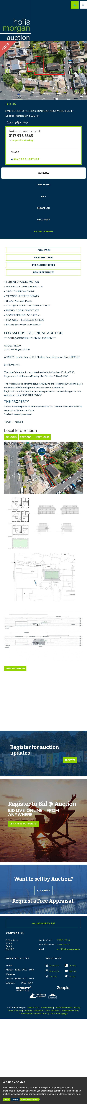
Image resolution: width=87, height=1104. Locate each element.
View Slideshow (15, 668)
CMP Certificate (52, 1011)
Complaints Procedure (33, 1011)
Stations (25, 437)
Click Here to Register (23, 823)
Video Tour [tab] (43, 220)
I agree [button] (6, 1099)
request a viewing (22, 140)
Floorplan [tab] (43, 208)
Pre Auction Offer (43, 265)
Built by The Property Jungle (55, 1014)
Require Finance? (43, 272)
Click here (43, 890)
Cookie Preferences (63, 1008)
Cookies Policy (46, 1008)
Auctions (51, 977)
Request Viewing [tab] (43, 231)
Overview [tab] (43, 173)
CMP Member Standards (30, 1014)
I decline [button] (15, 1099)
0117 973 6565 (21, 135)
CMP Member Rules (69, 1011)
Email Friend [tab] (43, 185)
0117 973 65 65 (63, 940)
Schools (11, 437)
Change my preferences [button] (29, 1099)
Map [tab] (43, 196)
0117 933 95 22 (63, 945)
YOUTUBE (70, 971)
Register (70, 760)
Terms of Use (33, 1008)
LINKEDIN (70, 966)
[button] (6, 70)
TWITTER (70, 977)
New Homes (52, 971)
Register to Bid (43, 257)
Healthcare (42, 437)
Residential (52, 966)
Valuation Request (43, 923)
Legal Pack (43, 250)
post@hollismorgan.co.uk (68, 949)
